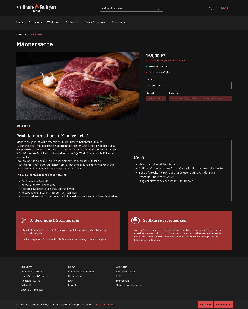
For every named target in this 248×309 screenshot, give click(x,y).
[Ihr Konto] (210, 8)
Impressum (123, 280)
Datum (149, 79)
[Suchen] (159, 8)
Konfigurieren (223, 304)
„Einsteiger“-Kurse (31, 271)
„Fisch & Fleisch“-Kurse (34, 276)
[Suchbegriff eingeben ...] (128, 8)
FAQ (70, 280)
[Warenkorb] (223, 8)
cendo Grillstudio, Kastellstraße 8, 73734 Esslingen (197, 98)
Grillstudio (26, 285)
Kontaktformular (126, 271)
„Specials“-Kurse (30, 280)
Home (71, 267)
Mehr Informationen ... (105, 304)
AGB (118, 276)
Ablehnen (205, 304)
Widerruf (121, 267)
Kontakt (73, 285)
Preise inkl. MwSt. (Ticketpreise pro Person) (168, 60)
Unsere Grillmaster (31, 289)
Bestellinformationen (81, 271)
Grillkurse (26, 267)
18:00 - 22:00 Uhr (156, 98)
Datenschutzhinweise (129, 285)
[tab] (23, 125)
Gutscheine (75, 276)
